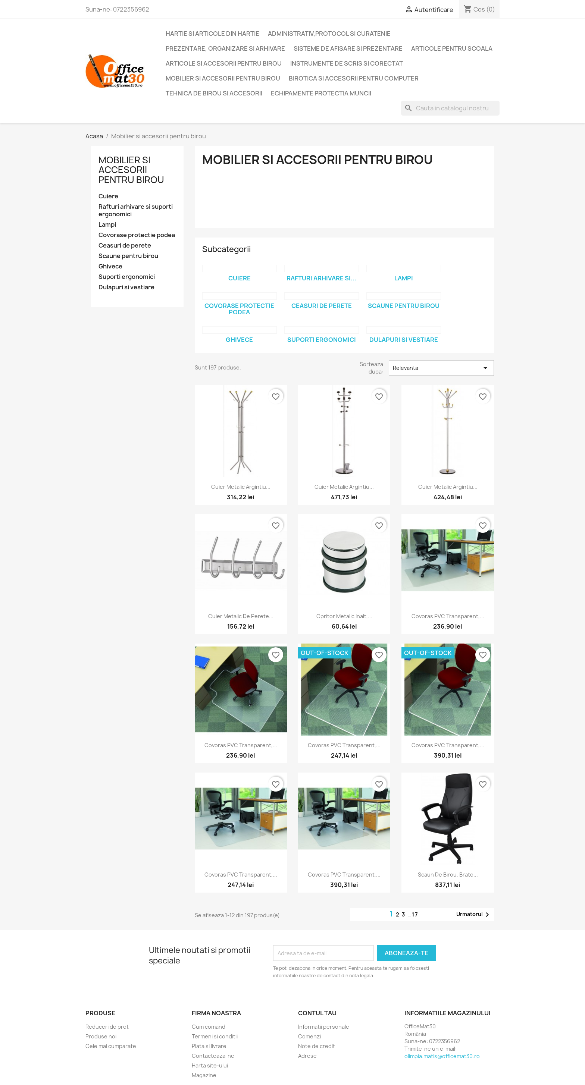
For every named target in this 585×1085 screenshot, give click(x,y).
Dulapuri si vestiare (126, 287)
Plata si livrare (209, 1046)
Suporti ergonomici (126, 277)
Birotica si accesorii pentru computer (354, 78)
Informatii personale (323, 1026)
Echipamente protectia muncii (321, 93)
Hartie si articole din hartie (212, 33)
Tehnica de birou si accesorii (214, 93)
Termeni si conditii (215, 1036)
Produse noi (100, 1036)
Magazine (204, 1075)
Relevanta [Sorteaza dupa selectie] (441, 368)
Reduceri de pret (107, 1026)
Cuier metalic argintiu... (240, 486)
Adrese (307, 1055)
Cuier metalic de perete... (240, 616)
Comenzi (309, 1036)
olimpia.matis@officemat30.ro (442, 1056)
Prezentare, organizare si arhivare (225, 48)
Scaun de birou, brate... (448, 874)
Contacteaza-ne (213, 1055)
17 (415, 914)
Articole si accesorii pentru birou (224, 63)
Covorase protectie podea (136, 235)
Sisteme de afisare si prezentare (348, 48)
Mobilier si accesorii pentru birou (223, 78)
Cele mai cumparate (110, 1046)
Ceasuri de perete (124, 245)
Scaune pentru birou (128, 256)
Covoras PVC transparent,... (448, 616)
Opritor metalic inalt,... (344, 616)
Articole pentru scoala (451, 48)
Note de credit (316, 1046)
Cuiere (108, 196)
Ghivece (110, 266)
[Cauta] (450, 108)
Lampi (107, 225)
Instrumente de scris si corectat (346, 63)
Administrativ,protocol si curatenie (329, 33)
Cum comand (208, 1026)
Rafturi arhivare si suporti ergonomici (135, 210)
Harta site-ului (210, 1065)
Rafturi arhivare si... (321, 278)
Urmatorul (474, 914)
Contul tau (317, 1013)
